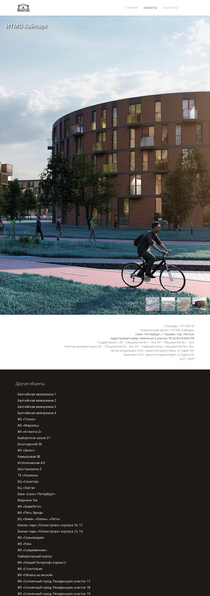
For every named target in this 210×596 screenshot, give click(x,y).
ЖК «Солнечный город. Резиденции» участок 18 (54, 587)
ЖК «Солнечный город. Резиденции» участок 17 (54, 581)
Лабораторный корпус (35, 556)
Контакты (170, 8)
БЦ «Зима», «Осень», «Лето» (39, 519)
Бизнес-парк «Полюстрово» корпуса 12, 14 (50, 531)
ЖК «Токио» (27, 419)
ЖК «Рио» (25, 544)
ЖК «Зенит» (26, 450)
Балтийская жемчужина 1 (37, 394)
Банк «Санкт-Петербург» (36, 494)
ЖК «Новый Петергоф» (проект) (42, 562)
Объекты (150, 8)
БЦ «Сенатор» (28, 481)
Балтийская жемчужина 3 (37, 407)
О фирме (131, 8)
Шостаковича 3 (29, 469)
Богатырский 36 (30, 444)
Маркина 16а (28, 500)
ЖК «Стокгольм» (30, 569)
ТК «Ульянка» (28, 475)
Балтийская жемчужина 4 (37, 413)
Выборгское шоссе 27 (34, 438)
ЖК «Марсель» (28, 425)
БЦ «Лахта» (26, 488)
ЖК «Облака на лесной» (35, 575)
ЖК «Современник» (32, 550)
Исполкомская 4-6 (31, 463)
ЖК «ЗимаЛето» (29, 506)
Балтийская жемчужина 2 (37, 400)
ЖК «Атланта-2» (29, 431)
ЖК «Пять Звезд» (30, 512)
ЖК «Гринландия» (31, 537)
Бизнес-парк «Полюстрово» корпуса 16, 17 (50, 525)
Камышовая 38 (29, 456)
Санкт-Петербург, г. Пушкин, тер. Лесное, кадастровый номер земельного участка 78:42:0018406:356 (152, 336)
